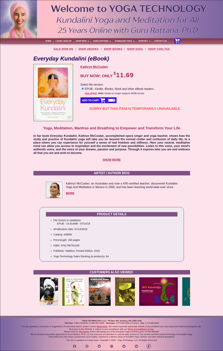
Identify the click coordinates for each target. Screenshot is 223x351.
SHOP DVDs (135, 48)
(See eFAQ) (91, 93)
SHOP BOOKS (113, 48)
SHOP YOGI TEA (159, 48)
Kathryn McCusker (94, 67)
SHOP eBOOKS (88, 48)
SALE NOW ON (63, 48)
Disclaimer (84, 332)
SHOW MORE (112, 159)
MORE (70, 193)
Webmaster (102, 326)
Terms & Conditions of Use (140, 329)
